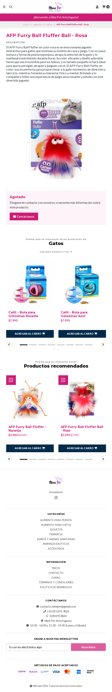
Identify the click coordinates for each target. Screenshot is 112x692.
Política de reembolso (56, 587)
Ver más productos (56, 252)
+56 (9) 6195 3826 (56, 611)
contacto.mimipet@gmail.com (56, 606)
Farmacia (56, 534)
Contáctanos (23, 216)
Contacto (56, 573)
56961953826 (56, 616)
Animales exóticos (56, 544)
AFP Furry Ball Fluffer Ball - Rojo (82, 428)
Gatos (49, 24)
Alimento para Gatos (56, 525)
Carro (56, 578)
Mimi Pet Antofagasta (56, 621)
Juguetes (37, 24)
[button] (30, 334)
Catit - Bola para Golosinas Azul (74, 314)
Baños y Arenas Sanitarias (56, 539)
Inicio (26, 24)
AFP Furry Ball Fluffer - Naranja (27, 428)
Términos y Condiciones (56, 582)
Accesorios (56, 548)
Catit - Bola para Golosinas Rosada (23, 314)
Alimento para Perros (56, 520)
